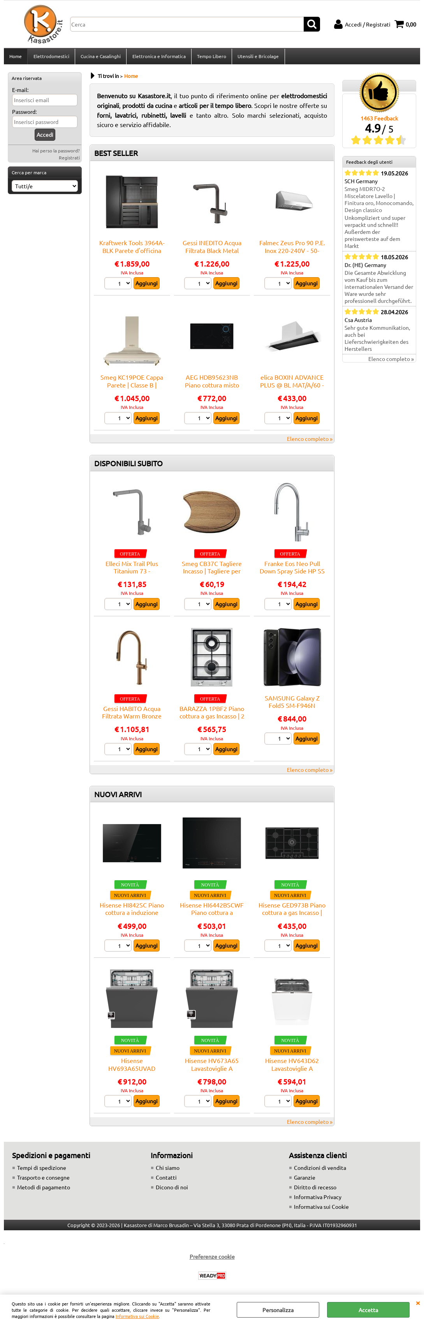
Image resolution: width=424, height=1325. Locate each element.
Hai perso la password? (56, 153)
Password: (24, 113)
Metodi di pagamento (43, 1189)
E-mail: (20, 92)
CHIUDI (417, 1302)
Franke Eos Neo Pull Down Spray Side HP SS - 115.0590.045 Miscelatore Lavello (292, 577)
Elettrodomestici (51, 57)
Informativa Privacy (317, 1199)
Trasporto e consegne (43, 1179)
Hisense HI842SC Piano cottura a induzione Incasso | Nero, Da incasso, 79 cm (132, 918)
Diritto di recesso (315, 1189)
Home (15, 57)
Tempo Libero (210, 57)
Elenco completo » (310, 440)
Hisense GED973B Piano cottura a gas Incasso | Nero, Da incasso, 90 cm (292, 914)
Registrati (69, 160)
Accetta (368, 1309)
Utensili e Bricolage (257, 57)
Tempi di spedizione (41, 1170)
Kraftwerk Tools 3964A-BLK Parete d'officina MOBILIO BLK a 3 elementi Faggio (132, 256)
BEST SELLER (116, 155)
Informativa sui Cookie (137, 1316)
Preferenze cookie (212, 1259)
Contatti (166, 1179)
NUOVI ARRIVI (118, 796)
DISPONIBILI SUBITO (128, 465)
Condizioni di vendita (320, 1170)
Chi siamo (167, 1170)
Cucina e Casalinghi (100, 57)
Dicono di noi (172, 1189)
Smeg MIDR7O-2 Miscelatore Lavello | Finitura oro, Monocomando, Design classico (379, 202)
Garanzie (304, 1179)
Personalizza (278, 1309)
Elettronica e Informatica (158, 57)
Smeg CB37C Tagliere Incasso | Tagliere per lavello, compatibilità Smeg (212, 577)
